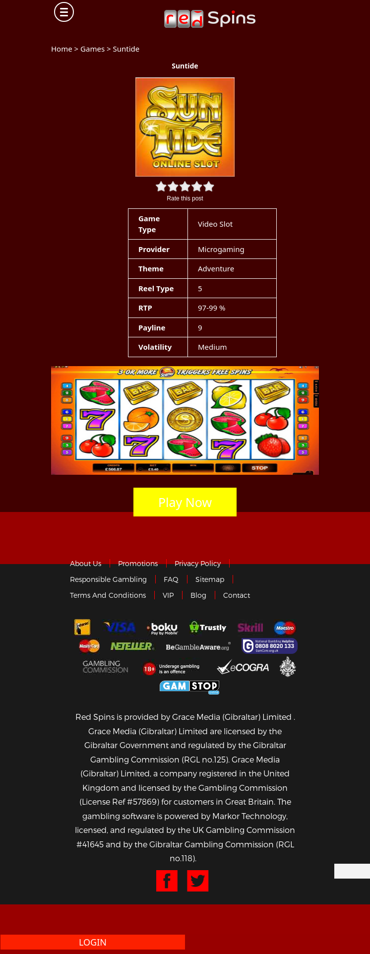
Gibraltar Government (288, 666)
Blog (198, 595)
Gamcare (271, 646)
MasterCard (89, 646)
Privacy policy (198, 563)
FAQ (171, 579)
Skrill (250, 628)
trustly (208, 628)
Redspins (209, 15)
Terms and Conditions (108, 595)
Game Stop (189, 686)
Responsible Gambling (108, 579)
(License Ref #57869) (119, 801)
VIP (168, 595)
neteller (133, 646)
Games (92, 49)
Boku (162, 628)
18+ (173, 666)
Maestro (285, 628)
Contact (236, 595)
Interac (82, 628)
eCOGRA (243, 666)
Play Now (185, 502)
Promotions (138, 563)
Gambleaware (198, 646)
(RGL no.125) (205, 759)
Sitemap (209, 579)
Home (61, 49)
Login (93, 942)
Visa (119, 628)
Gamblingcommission (106, 666)
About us (85, 563)
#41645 (90, 844)
